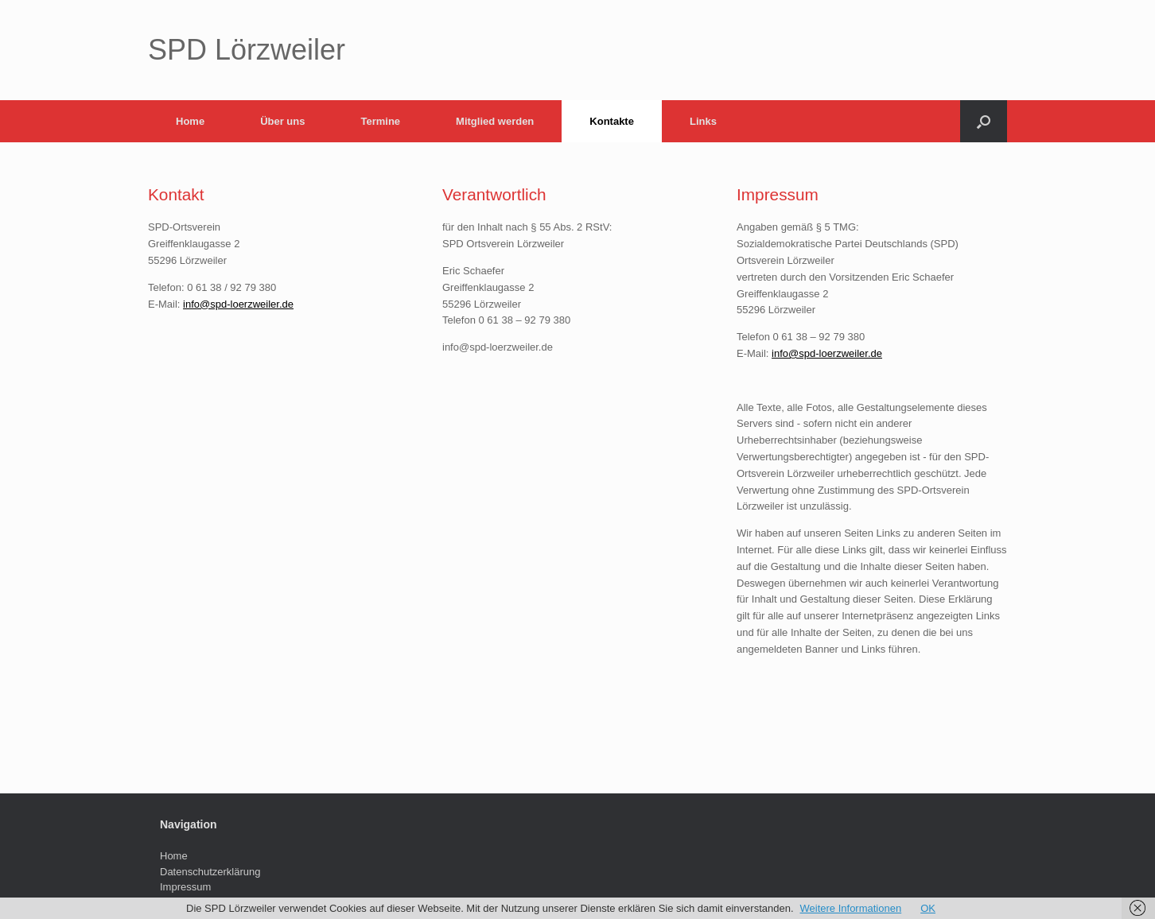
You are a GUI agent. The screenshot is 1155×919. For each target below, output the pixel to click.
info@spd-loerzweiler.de (238, 304)
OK (927, 908)
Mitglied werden (495, 121)
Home (190, 121)
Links (703, 121)
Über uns (282, 121)
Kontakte (611, 121)
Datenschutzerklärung (210, 872)
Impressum (185, 887)
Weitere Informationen (851, 908)
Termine (380, 121)
